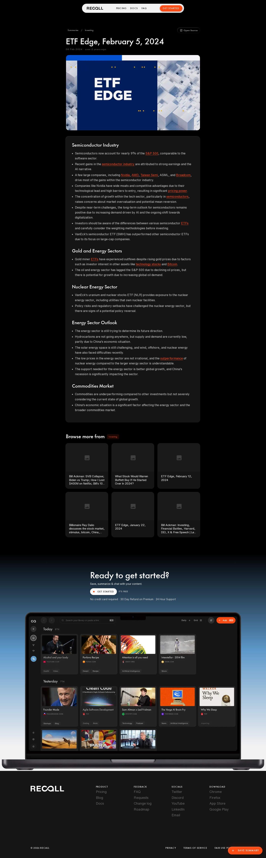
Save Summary (244, 850)
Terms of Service (195, 848)
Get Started (171, 8)
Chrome (215, 791)
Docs (134, 8)
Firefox (214, 797)
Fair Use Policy (225, 848)
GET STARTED (103, 591)
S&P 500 (151, 153)
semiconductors (177, 196)
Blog (99, 797)
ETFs (184, 223)
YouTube (178, 803)
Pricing (121, 8)
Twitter (177, 791)
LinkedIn (178, 809)
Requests (141, 797)
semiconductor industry (118, 164)
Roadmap (141, 809)
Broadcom (183, 174)
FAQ (144, 8)
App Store (217, 803)
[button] (73, 30)
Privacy (170, 848)
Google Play (219, 809)
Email (176, 815)
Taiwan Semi (149, 174)
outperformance (171, 358)
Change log (143, 803)
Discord (178, 797)
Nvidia (125, 174)
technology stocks (148, 264)
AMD (135, 174)
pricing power (177, 190)
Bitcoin (172, 264)
